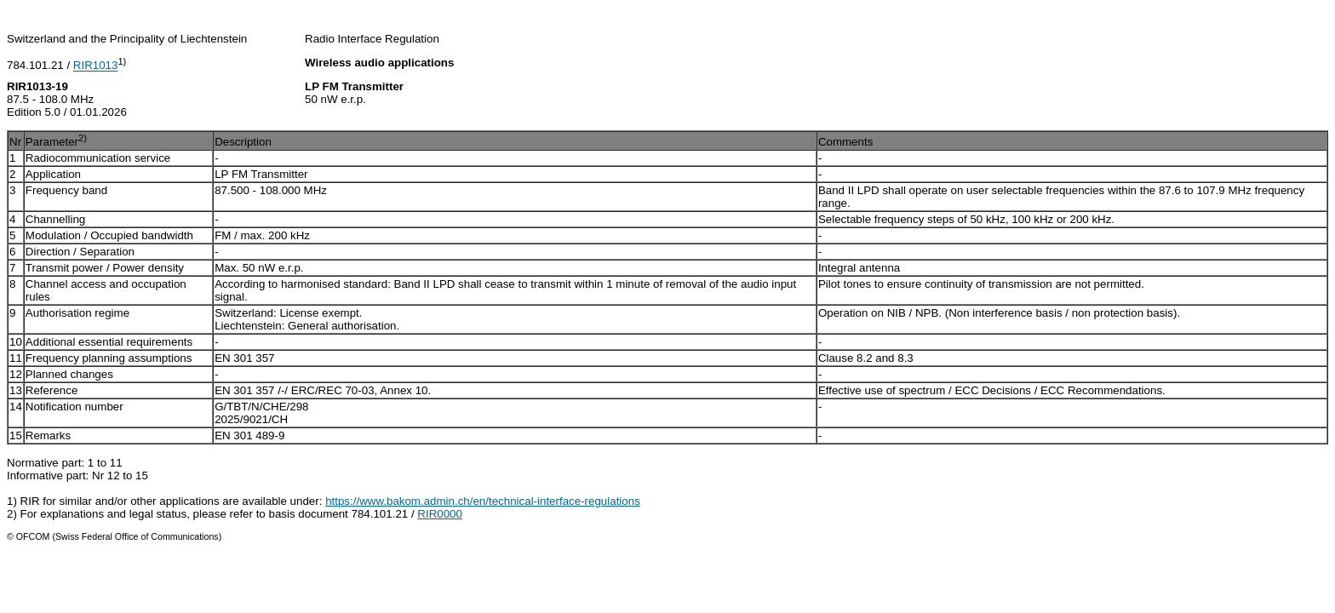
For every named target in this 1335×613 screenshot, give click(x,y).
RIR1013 (95, 66)
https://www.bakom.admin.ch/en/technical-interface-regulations (482, 501)
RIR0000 (439, 513)
